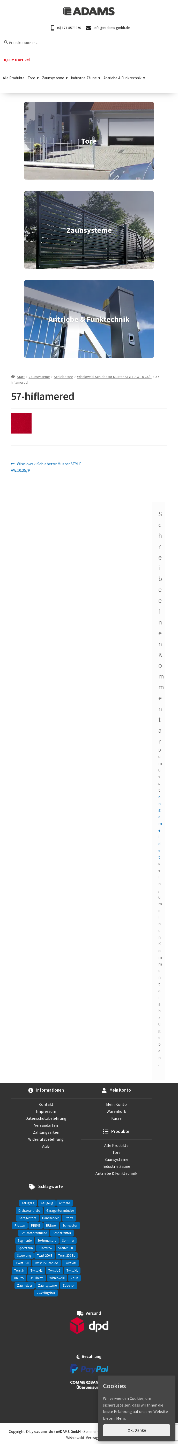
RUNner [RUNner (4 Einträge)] (51, 1225)
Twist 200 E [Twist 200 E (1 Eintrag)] (44, 1255)
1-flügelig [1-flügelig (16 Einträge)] (28, 1203)
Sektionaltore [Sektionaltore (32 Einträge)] (47, 1240)
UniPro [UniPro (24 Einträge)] (19, 1278)
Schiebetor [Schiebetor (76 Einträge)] (70, 1225)
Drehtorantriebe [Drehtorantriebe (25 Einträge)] (29, 1210)
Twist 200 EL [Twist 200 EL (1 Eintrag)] (66, 1255)
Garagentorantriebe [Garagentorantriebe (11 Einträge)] (60, 1210)
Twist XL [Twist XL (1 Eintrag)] (72, 1270)
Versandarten (46, 1125)
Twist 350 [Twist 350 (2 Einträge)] (22, 1263)
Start (21, 376)
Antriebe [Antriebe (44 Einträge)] (64, 1203)
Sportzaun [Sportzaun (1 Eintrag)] (25, 1248)
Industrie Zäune (85, 77)
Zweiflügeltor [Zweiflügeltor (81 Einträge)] (46, 1293)
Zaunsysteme (55, 77)
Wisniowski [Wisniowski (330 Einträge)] (57, 1278)
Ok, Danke (137, 1430)
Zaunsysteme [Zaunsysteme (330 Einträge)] (47, 1285)
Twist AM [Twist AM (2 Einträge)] (70, 1263)
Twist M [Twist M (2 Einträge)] (19, 1270)
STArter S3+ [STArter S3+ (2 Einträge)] (65, 1248)
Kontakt (46, 1104)
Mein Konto (116, 1104)
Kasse (116, 1118)
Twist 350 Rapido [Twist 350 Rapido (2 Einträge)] (46, 1263)
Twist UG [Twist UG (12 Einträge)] (54, 1270)
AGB (46, 1146)
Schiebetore (63, 376)
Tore (33, 77)
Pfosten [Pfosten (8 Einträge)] (19, 1225)
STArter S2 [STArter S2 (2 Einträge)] (45, 1248)
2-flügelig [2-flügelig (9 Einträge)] (46, 1203)
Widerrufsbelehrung (46, 1139)
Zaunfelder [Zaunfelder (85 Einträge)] (24, 1285)
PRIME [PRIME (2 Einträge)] (35, 1225)
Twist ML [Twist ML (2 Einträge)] (36, 1270)
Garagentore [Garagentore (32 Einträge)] (27, 1218)
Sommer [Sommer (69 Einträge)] (68, 1240)
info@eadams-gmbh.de (108, 28)
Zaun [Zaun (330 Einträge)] (74, 1278)
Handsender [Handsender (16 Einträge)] (50, 1218)
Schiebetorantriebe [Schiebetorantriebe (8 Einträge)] (34, 1233)
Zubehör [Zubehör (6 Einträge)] (69, 1285)
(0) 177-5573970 (66, 28)
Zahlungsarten (46, 1132)
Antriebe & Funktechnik (124, 77)
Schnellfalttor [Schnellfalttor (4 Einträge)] (62, 1233)
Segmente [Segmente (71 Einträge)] (25, 1240)
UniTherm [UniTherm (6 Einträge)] (36, 1278)
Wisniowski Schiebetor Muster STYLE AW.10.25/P (114, 376)
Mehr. (121, 1418)
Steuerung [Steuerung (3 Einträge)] (24, 1255)
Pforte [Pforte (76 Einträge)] (69, 1218)
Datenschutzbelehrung (45, 1118)
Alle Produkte (14, 77)
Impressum (46, 1111)
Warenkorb (116, 1111)
